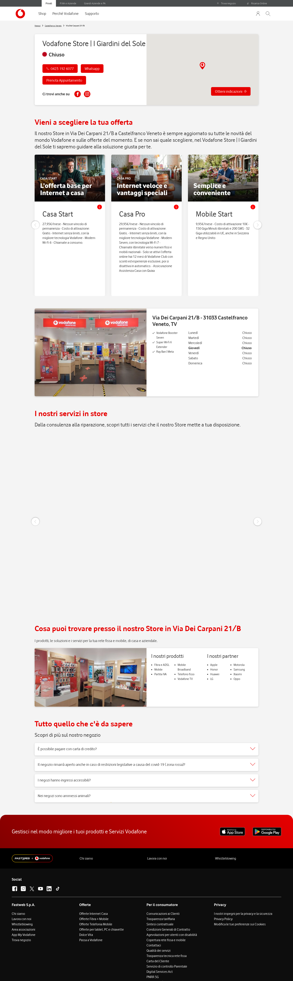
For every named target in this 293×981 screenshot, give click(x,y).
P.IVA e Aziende (68, 3)
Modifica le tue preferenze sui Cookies (240, 897)
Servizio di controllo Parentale (166, 939)
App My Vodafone (23, 908)
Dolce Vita (86, 908)
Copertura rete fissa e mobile (166, 913)
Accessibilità (155, 955)
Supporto (92, 13)
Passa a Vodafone (90, 913)
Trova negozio (226, 3)
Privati (49, 3)
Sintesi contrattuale (159, 897)
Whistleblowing (225, 832)
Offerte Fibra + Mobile (94, 892)
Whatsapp (92, 68)
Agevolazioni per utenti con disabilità (171, 908)
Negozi (37, 25)
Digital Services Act (159, 945)
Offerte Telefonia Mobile (95, 897)
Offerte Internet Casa (93, 887)
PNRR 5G (152, 950)
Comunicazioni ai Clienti (163, 887)
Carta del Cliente (157, 934)
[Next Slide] (258, 226)
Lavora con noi (157, 832)
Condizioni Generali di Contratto (168, 902)
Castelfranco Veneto (53, 25)
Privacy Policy (223, 892)
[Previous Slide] (35, 226)
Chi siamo (86, 832)
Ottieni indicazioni (228, 92)
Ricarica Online (257, 3)
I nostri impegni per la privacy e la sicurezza (243, 887)
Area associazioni (23, 902)
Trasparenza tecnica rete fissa (166, 929)
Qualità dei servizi (158, 924)
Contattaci (153, 918)
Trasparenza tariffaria (160, 892)
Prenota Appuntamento (64, 80)
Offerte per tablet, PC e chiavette (101, 902)
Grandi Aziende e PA (95, 3)
